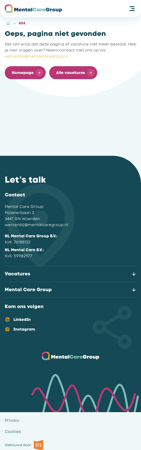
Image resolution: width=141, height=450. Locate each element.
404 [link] (22, 23)
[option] (67, 320)
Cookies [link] (13, 431)
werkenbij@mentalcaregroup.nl (36, 56)
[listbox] (67, 324)
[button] (25, 72)
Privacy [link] (12, 420)
